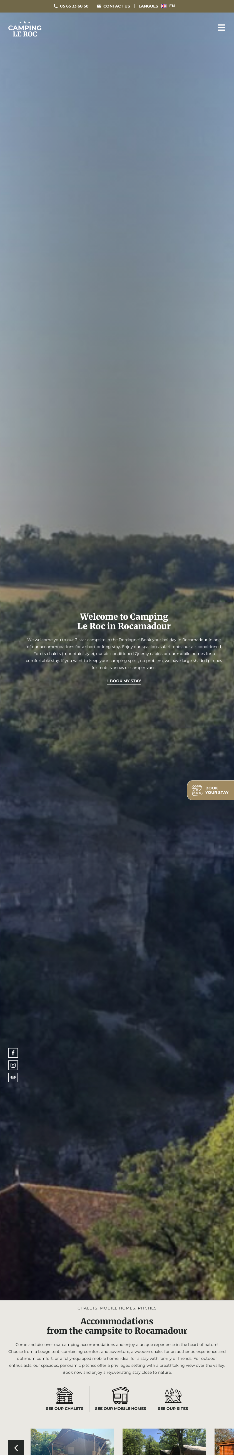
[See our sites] (173, 1395)
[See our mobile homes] (120, 1395)
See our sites (173, 1408)
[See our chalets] (64, 1395)
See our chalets (64, 1408)
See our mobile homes (120, 1408)
